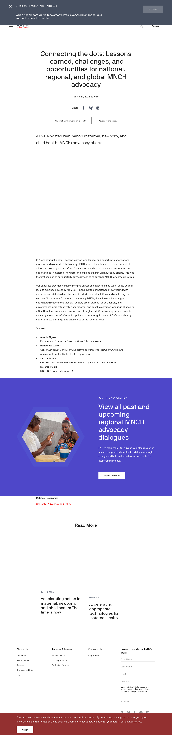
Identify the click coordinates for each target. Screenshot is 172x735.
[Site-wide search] (141, 26)
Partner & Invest (62, 649)
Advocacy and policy (108, 121)
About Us (22, 649)
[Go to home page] (23, 26)
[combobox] (138, 681)
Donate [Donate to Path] (156, 26)
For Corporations (59, 660)
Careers (20, 665)
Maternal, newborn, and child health (70, 121)
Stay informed (94, 655)
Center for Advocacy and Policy (53, 503)
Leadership (22, 655)
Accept (25, 730)
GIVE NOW (153, 9)
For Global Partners (61, 665)
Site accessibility (25, 670)
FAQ (18, 675)
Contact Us (95, 649)
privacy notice (133, 721)
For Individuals (58, 655)
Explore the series (112, 475)
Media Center (23, 660)
